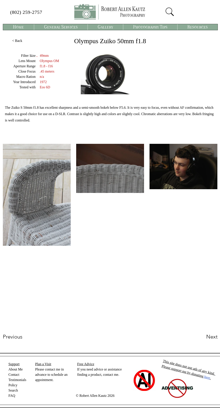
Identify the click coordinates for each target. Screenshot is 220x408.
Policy (13, 385)
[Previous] (18, 336)
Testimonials (17, 380)
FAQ (12, 395)
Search (13, 390)
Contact (14, 374)
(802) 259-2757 (26, 12)
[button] (61, 27)
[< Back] (17, 40)
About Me (16, 369)
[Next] (203, 336)
